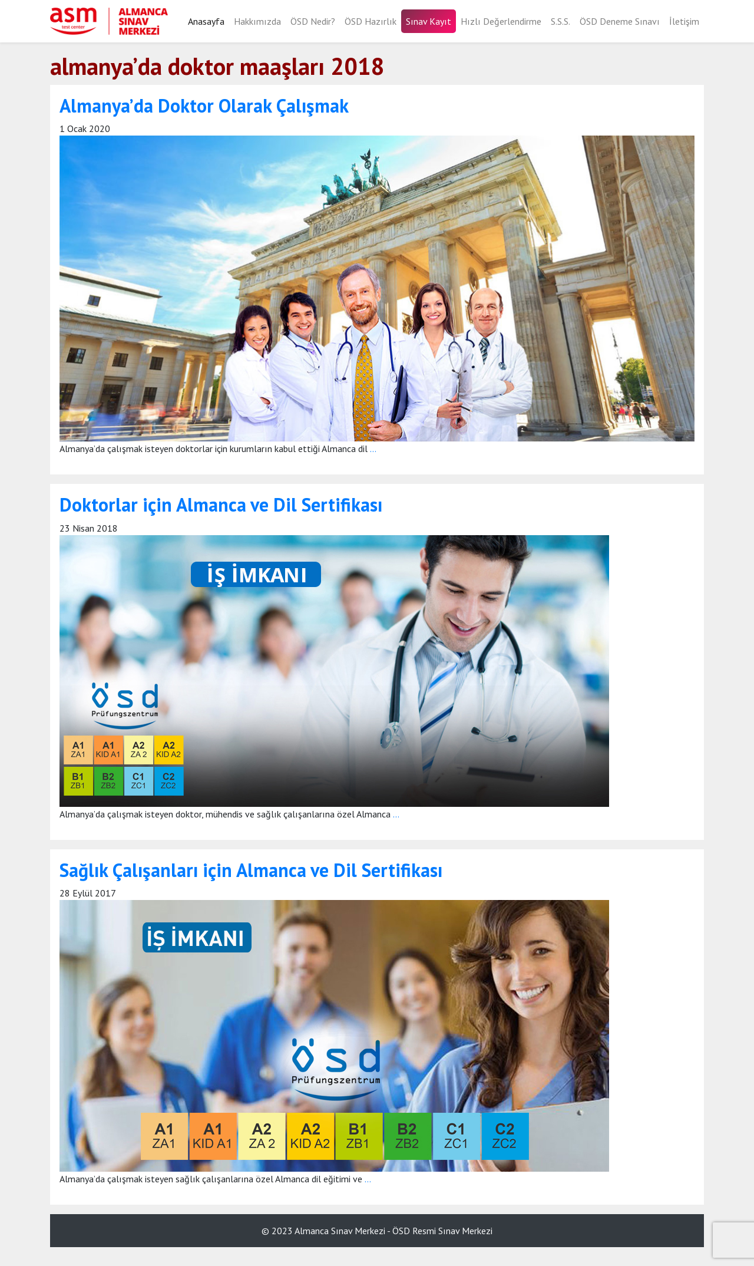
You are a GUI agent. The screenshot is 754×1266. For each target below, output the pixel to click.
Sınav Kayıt (428, 21)
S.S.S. (560, 21)
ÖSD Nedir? (312, 21)
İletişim (684, 21)
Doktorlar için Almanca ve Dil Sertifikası (220, 504)
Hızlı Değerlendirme (501, 21)
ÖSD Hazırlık (370, 21)
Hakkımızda (257, 21)
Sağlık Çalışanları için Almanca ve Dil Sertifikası (250, 870)
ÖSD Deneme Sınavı (620, 21)
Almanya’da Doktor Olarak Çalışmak (204, 105)
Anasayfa (206, 21)
